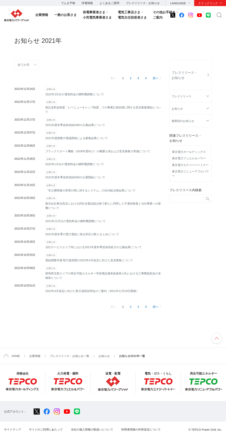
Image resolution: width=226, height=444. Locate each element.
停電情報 (87, 3)
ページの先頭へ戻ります (216, 338)
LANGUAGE (178, 3)
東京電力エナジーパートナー (190, 165)
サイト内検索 (219, 15)
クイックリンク (208, 3)
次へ (155, 78)
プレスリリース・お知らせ (143, 3)
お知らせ (177, 108)
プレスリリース (181, 96)
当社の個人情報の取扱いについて (92, 429)
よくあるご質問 (109, 3)
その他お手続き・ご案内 (166, 14)
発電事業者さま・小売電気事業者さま (97, 14)
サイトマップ (12, 429)
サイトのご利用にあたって (46, 429)
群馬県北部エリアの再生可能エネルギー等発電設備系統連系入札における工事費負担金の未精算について (103, 273)
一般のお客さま (65, 15)
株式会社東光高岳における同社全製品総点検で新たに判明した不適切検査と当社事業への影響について (103, 203)
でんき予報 (68, 3)
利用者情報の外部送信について (141, 429)
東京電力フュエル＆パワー (189, 158)
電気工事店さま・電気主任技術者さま (132, 14)
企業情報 (41, 15)
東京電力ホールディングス (189, 151)
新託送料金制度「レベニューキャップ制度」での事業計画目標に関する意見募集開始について (103, 106)
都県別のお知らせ (183, 121)
